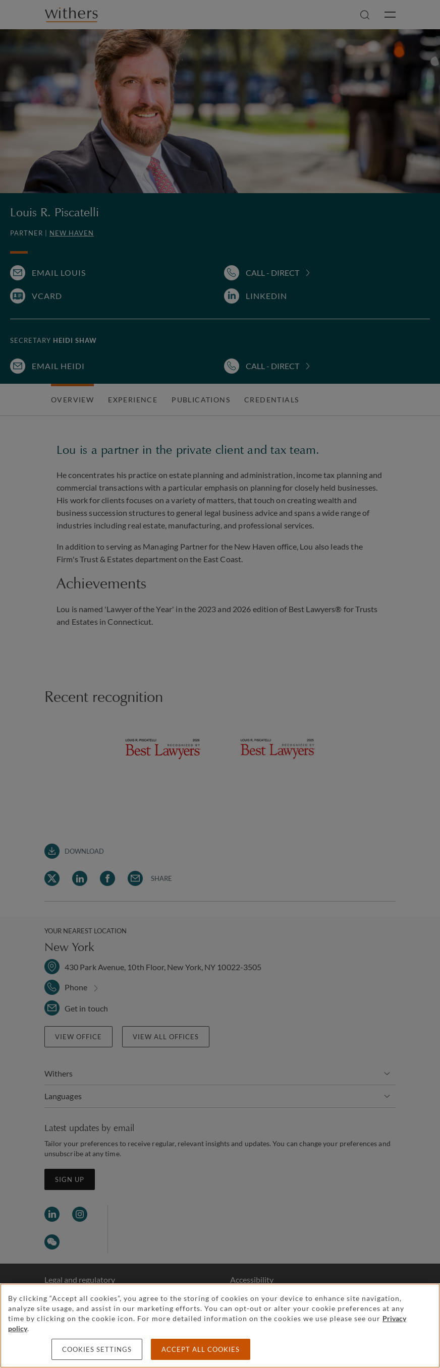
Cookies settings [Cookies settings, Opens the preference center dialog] (97, 1349)
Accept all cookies (200, 1349)
